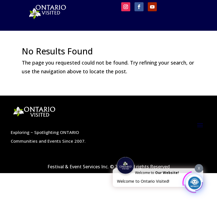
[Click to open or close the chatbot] (194, 181)
